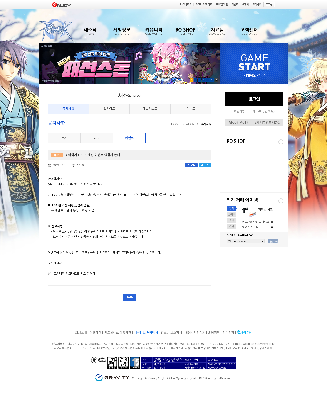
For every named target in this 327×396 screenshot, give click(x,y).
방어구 (231, 214)
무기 (231, 208)
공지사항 (68, 108)
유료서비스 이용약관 (117, 332)
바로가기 (273, 241)
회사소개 (81, 332)
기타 (231, 226)
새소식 (190, 124)
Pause (216, 80)
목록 (130, 297)
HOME (175, 124)
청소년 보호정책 (171, 332)
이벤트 (190, 108)
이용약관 (95, 332)
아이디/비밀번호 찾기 (263, 111)
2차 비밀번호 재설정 (267, 122)
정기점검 (228, 332)
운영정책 (214, 332)
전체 (64, 138)
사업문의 (246, 332)
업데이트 (109, 108)
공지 (97, 138)
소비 (231, 220)
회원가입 (239, 111)
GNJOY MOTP (238, 122)
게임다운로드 (254, 75)
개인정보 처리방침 (146, 332)
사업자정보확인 (101, 348)
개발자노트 (150, 108)
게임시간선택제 (195, 332)
